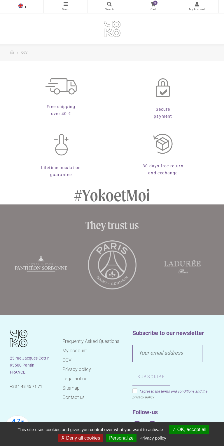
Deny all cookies (80, 437)
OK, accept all (189, 429)
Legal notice (75, 378)
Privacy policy (76, 369)
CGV (66, 360)
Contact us (73, 397)
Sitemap (71, 388)
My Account (196, 4)
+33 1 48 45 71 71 (26, 386)
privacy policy (143, 397)
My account (74, 350)
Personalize (121, 437)
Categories (65, 4)
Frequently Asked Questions (90, 341)
